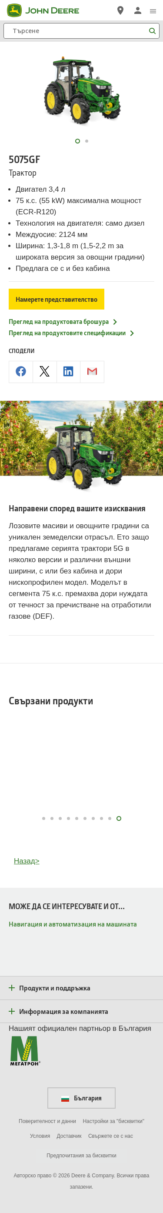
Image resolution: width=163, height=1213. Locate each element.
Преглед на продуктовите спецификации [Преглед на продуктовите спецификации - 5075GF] (72, 332)
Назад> (27, 861)
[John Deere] (48, 10)
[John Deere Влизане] (137, 10)
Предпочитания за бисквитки (81, 1156)
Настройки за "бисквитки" (113, 1121)
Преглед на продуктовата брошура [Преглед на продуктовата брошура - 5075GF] (63, 321)
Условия (40, 1136)
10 (119, 818)
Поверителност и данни (47, 1121)
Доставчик (69, 1136)
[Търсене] (81, 31)
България (81, 1097)
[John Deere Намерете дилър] (120, 10)
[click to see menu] (153, 10)
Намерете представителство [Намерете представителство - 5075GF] (56, 299)
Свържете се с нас (110, 1136)
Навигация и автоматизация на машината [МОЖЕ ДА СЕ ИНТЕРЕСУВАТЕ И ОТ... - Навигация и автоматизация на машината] (73, 923)
